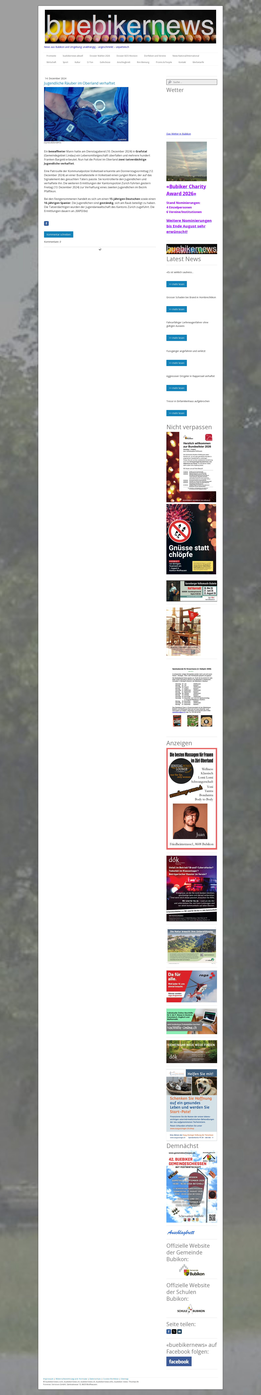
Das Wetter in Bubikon (178, 133)
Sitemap (124, 1378)
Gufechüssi (105, 62)
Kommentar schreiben (59, 234)
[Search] (191, 82)
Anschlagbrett (123, 62)
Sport (65, 62)
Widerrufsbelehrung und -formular (71, 1378)
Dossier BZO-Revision (127, 55)
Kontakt (182, 62)
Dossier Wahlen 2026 (100, 55)
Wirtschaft (51, 62)
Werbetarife (198, 62)
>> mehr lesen (176, 284)
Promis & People (164, 62)
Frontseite (51, 55)
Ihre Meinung (143, 62)
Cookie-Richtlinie (111, 1378)
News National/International (186, 55)
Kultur (77, 62)
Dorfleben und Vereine (155, 55)
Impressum (48, 1378)
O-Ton (90, 62)
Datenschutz (95, 1378)
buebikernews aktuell (73, 55)
